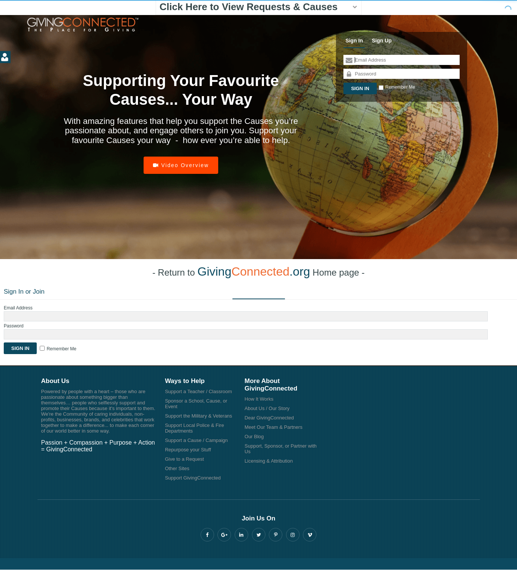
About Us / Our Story (266, 408)
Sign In (354, 41)
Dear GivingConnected (269, 418)
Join (39, 291)
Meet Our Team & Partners (273, 427)
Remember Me (400, 87)
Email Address (18, 308)
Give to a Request (184, 459)
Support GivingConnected (193, 478)
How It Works (258, 399)
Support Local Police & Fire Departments (194, 428)
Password (14, 326)
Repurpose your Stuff (188, 449)
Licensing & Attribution (268, 461)
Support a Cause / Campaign (196, 440)
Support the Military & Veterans (198, 416)
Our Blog (254, 436)
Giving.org (254, 271)
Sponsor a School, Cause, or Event (196, 403)
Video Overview (181, 165)
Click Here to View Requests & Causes (249, 6)
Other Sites (177, 468)
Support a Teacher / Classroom (198, 391)
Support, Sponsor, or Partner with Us (280, 448)
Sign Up (382, 41)
